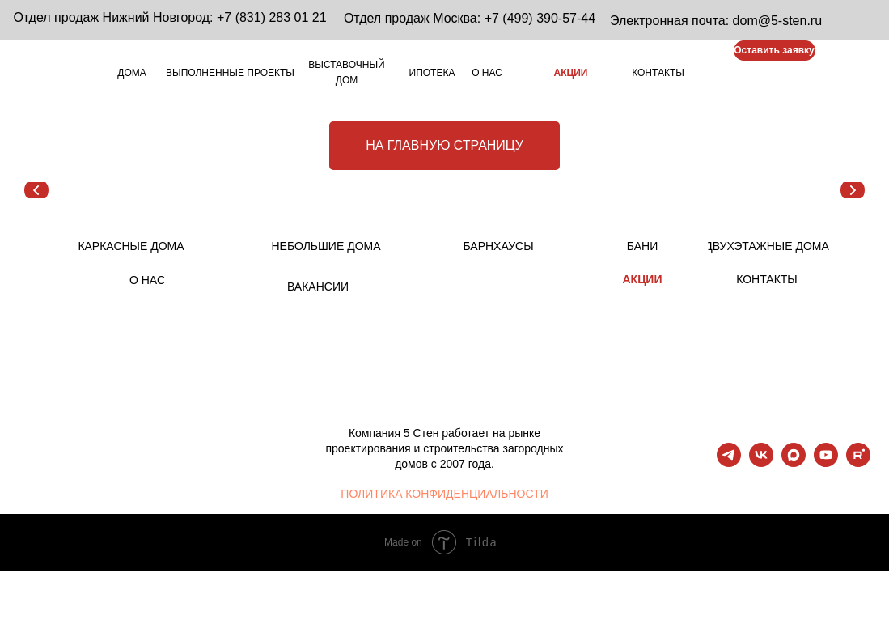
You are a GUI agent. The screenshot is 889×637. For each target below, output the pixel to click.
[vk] (761, 462)
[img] (711, 74)
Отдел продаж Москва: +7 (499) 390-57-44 (469, 18)
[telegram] (729, 462)
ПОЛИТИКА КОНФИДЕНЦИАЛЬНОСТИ (444, 493)
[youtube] (826, 462)
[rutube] (858, 462)
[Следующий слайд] (852, 190)
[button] (774, 50)
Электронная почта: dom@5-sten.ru (716, 21)
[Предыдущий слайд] (36, 190)
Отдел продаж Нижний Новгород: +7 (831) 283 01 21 (169, 17)
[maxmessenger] (793, 462)
